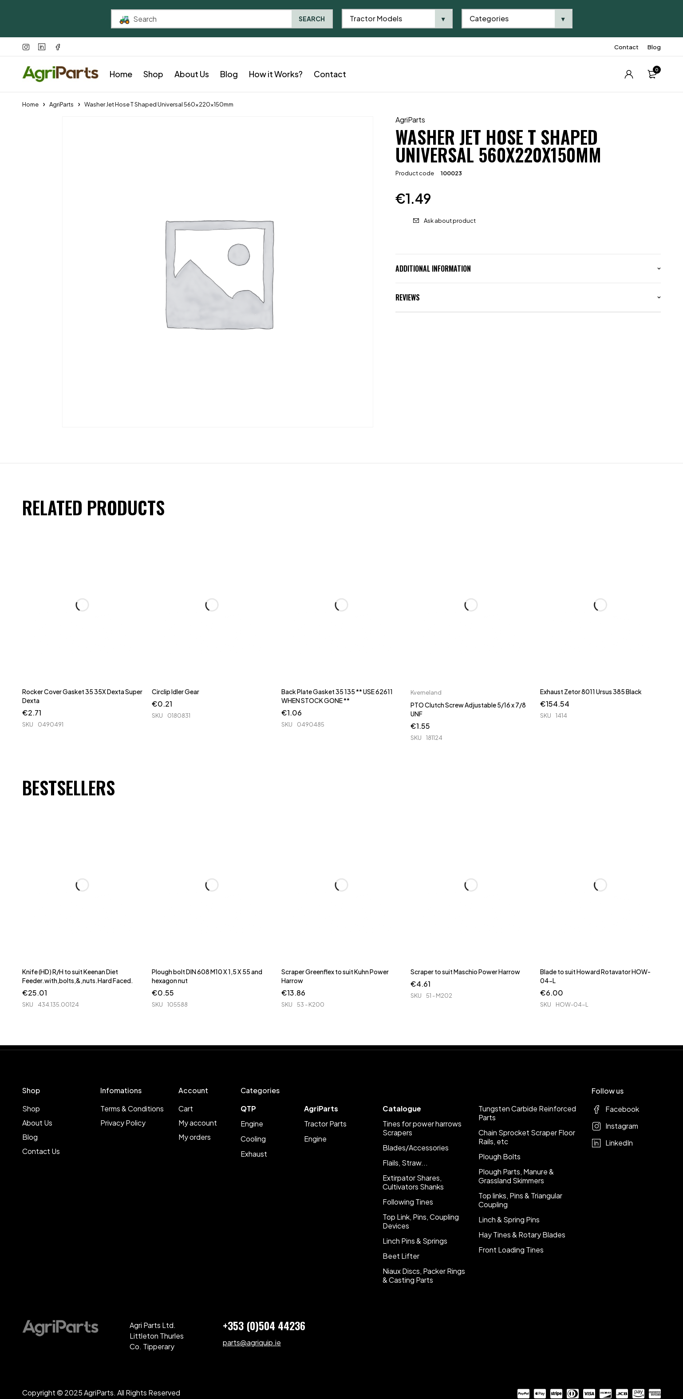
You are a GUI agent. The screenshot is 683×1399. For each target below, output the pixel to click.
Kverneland (426, 692)
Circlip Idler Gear (175, 692)
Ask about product (450, 220)
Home (30, 104)
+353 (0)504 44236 (264, 1325)
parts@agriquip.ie (252, 1342)
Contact (626, 47)
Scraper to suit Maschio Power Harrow (465, 972)
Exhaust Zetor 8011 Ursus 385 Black (591, 692)
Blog (654, 47)
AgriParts (61, 104)
